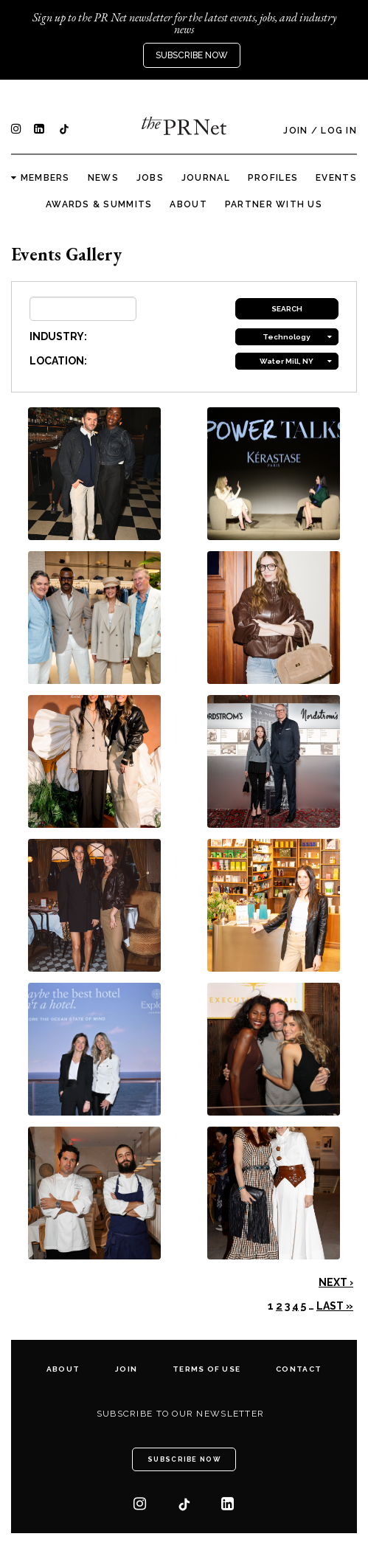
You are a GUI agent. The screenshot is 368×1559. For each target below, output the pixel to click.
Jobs (150, 177)
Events (336, 177)
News (103, 177)
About (188, 204)
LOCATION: (58, 361)
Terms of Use (206, 1369)
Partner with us (273, 204)
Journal (205, 177)
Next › (336, 1282)
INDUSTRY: (58, 336)
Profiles (273, 177)
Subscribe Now (192, 55)
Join (295, 130)
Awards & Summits (99, 204)
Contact (299, 1369)
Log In (339, 130)
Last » (334, 1306)
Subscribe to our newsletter (181, 1413)
